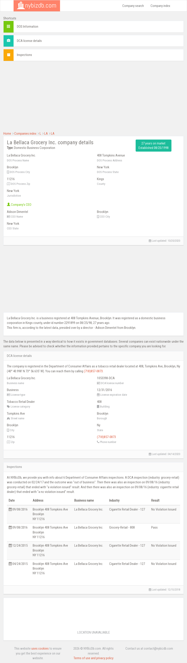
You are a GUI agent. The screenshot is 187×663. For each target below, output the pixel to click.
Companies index (25, 134)
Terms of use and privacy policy (93, 658)
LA (46, 134)
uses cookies (40, 649)
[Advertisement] (93, 95)
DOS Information (27, 27)
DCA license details (29, 41)
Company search (133, 6)
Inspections (24, 55)
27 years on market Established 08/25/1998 (154, 146)
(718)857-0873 (93, 371)
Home (7, 134)
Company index (160, 6)
